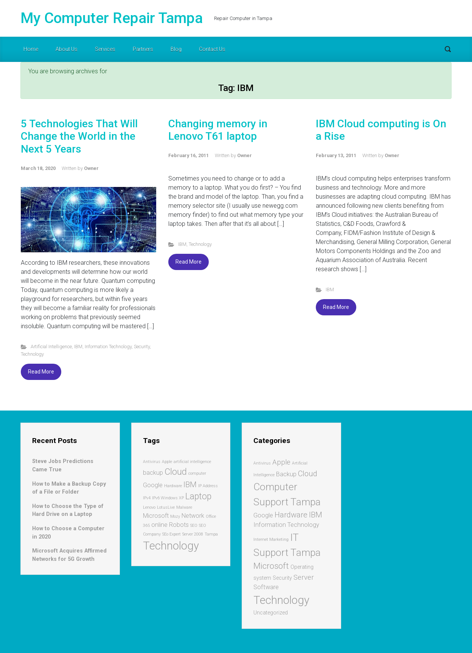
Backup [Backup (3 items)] (286, 474)
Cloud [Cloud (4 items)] (176, 472)
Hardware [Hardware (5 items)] (291, 514)
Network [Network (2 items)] (193, 515)
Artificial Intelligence (51, 346)
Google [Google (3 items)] (263, 515)
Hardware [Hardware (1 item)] (173, 485)
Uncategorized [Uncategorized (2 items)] (270, 613)
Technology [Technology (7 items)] (171, 545)
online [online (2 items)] (159, 524)
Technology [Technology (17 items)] (281, 600)
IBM (78, 346)
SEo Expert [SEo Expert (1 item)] (171, 534)
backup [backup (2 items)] (153, 472)
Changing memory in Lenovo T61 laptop (217, 130)
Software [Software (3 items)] (266, 587)
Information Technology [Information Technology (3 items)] (286, 524)
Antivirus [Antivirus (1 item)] (151, 461)
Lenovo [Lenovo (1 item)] (149, 507)
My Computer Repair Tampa (111, 18)
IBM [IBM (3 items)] (190, 484)
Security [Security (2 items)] (282, 578)
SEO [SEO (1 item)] (193, 525)
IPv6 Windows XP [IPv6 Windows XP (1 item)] (168, 498)
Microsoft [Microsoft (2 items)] (156, 515)
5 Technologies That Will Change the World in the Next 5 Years (79, 136)
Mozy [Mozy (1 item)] (175, 516)
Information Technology (108, 346)
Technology (32, 354)
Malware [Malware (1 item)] (184, 507)
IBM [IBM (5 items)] (315, 514)
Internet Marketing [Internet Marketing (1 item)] (271, 539)
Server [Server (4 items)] (303, 577)
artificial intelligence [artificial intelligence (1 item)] (192, 461)
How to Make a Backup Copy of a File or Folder (69, 488)
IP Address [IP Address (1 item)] (208, 485)
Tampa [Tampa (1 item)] (211, 534)
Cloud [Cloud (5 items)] (307, 473)
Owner (91, 168)
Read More (41, 372)
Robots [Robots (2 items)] (179, 524)
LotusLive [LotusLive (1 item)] (166, 507)
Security (142, 346)
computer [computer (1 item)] (197, 473)
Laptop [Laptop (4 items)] (198, 496)
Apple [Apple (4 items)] (281, 462)
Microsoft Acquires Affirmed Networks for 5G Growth (69, 555)
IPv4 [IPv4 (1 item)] (147, 498)
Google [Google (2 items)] (153, 485)
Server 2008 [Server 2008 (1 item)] (192, 534)
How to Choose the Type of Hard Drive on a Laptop (68, 510)
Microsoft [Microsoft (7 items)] (271, 566)
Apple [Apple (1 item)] (167, 461)
